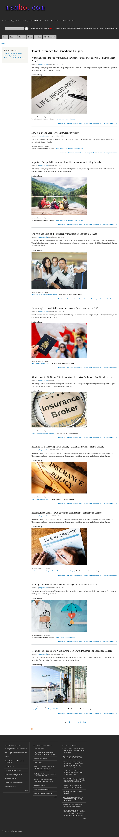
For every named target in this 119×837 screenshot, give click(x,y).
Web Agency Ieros (10, 778)
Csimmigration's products (75, 152)
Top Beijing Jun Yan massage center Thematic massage (45, 774)
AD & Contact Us (49, 37)
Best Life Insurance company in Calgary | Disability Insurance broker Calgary (67, 446)
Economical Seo (39, 749)
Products (22, 37)
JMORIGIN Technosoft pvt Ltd (14, 783)
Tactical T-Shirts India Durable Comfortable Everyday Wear (43, 780)
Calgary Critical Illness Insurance (65, 637)
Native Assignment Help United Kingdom (14, 761)
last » (85, 722)
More (26, 790)
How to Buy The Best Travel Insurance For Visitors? (55, 132)
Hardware (16, 56)
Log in (33, 28)
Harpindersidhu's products (74, 123)
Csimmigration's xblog (110, 152)
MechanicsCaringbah (40, 758)
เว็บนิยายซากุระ (9, 766)
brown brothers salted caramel (43, 793)
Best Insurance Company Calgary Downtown (44, 294)
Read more (61, 123)
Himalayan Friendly (40, 785)
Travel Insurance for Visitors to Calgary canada (69, 148)
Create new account (42, 28)
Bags (10, 56)
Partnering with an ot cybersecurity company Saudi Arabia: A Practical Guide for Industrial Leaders (74, 780)
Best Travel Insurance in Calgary (40, 363)
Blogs (30, 37)
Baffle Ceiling (38, 762)
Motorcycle (7, 58)
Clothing (6, 53)
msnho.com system (16, 831)
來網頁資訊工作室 (10, 787)
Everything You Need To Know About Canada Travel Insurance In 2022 (65, 308)
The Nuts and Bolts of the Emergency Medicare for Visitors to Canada (64, 234)
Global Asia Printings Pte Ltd (13, 775)
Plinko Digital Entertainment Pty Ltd (16, 753)
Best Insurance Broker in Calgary (65, 119)
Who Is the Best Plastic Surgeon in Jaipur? (73, 792)
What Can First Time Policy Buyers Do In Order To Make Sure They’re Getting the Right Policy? (73, 59)
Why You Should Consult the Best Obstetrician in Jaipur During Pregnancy (73, 798)
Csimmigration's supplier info (93, 152)
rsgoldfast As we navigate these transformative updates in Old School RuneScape (73, 772)
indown (7, 757)
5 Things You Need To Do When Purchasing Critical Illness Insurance (64, 584)
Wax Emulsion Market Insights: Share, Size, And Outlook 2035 (73, 757)
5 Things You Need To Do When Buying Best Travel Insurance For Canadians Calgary (71, 651)
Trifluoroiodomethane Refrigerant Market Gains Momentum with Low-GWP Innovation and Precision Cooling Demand (73, 764)
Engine (15, 58)
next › (80, 722)
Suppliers (13, 37)
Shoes (6, 56)
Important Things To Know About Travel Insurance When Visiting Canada (66, 162)
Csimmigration (43, 136)
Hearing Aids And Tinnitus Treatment (16, 749)
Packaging (21, 58)
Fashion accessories (16, 53)
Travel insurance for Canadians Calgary (42, 119)
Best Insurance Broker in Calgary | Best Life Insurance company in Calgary (66, 512)
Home (5, 37)
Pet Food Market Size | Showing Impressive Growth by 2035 (72, 805)
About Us (38, 37)
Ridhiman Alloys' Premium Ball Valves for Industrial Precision (73, 786)
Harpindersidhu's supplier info (92, 123)
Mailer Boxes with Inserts (41, 789)
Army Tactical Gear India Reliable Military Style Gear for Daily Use (44, 753)
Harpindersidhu (43, 64)
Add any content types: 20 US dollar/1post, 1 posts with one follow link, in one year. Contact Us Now (86, 28)
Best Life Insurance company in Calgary (43, 433)
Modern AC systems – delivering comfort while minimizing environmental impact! (44, 768)
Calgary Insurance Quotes (39, 709)
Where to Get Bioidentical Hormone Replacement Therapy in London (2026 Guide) (73, 750)
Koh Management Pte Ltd (13, 770)
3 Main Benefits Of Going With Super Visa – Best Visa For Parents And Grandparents (71, 377)
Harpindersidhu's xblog (110, 123)
